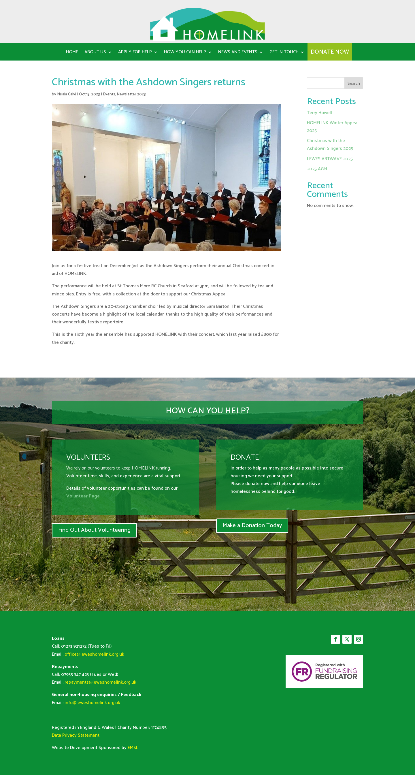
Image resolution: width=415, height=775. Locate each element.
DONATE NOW (330, 53)
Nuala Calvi (66, 94)
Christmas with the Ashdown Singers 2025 (330, 144)
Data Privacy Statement (75, 735)
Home (72, 53)
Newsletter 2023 (131, 94)
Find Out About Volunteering (94, 530)
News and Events (237, 53)
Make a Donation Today (252, 525)
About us (95, 53)
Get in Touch (284, 53)
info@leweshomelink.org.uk (92, 703)
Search (354, 83)
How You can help (185, 53)
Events (109, 94)
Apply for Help (135, 53)
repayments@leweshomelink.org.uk (100, 682)
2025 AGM (317, 169)
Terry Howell (319, 113)
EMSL (133, 748)
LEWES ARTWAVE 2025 (330, 159)
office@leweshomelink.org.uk (94, 654)
